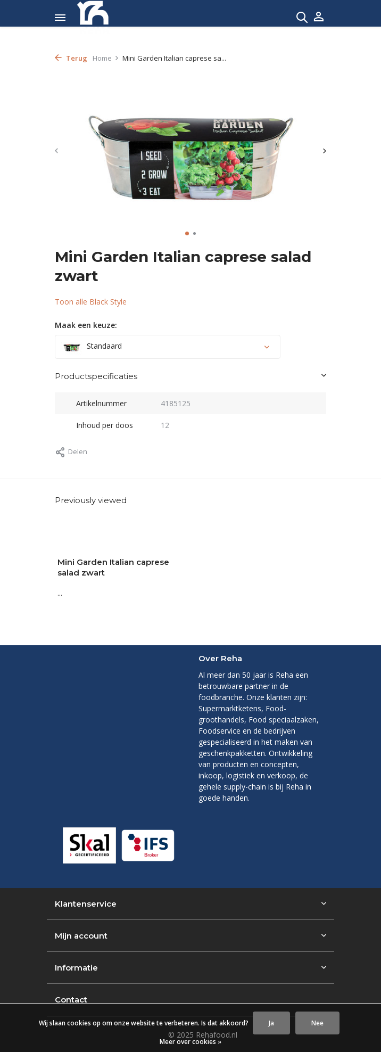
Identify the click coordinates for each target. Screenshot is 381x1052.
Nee (317, 1023)
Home (106, 58)
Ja (271, 1023)
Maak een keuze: (86, 325)
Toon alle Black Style (91, 302)
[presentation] (57, 151)
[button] (187, 233)
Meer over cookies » (190, 1041)
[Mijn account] (318, 17)
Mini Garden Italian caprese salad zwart (113, 567)
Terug (71, 58)
